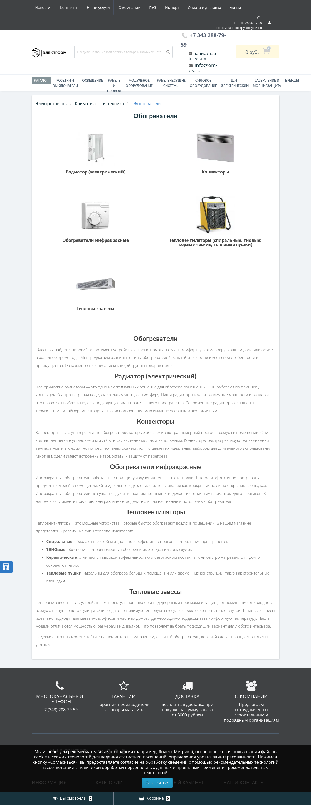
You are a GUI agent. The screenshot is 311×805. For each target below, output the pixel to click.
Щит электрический (235, 83)
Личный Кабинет (178, 652)
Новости (212, 7)
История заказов (178, 660)
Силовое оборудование (203, 83)
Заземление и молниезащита (112, 676)
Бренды (292, 81)
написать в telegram (202, 55)
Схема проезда (48, 692)
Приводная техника (117, 739)
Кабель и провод (114, 86)
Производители (49, 744)
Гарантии (42, 676)
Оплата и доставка (157, 7)
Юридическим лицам (55, 712)
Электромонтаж (49, 684)
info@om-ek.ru (203, 68)
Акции (189, 7)
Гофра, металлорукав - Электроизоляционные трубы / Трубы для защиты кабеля (123, 659)
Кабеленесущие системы (171, 83)
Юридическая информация (47, 702)
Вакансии (42, 668)
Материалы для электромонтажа (114, 713)
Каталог (41, 81)
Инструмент (109, 687)
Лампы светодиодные (119, 731)
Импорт (124, 7)
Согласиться (157, 782)
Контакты (237, 7)
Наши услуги (46, 7)
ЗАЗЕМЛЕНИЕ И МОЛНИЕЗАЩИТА (267, 83)
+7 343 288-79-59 (243, 670)
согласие (129, 762)
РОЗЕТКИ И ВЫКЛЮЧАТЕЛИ (65, 83)
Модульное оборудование (139, 83)
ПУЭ (103, 7)
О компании (79, 7)
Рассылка (170, 676)
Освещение (92, 81)
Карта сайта (45, 736)
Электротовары (52, 103)
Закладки (170, 668)
